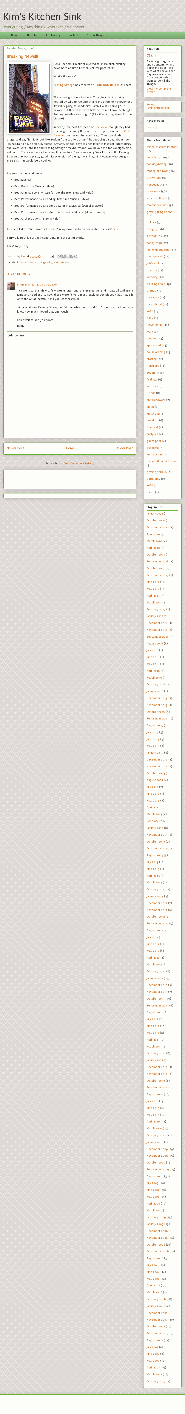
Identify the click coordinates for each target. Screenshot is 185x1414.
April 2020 (153, 534)
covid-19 (152, 420)
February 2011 (156, 1053)
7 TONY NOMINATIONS (107, 85)
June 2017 (153, 581)
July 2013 (152, 862)
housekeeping (156, 352)
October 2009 (156, 1162)
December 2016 (157, 623)
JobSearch (153, 263)
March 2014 (154, 814)
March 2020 (154, 541)
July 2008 (153, 1265)
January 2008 (155, 1306)
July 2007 (152, 1347)
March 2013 (154, 882)
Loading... (153, 127)
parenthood (154, 304)
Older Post (125, 448)
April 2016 (153, 670)
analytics (152, 434)
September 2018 (158, 561)
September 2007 (158, 1333)
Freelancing (53, 35)
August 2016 (155, 643)
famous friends (27, 262)
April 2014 (153, 807)
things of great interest (54, 262)
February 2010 (156, 1135)
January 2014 (155, 827)
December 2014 (157, 759)
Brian (20, 284)
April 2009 (153, 1203)
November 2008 (157, 1237)
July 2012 (152, 937)
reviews (152, 270)
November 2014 (157, 766)
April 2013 (153, 875)
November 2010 (157, 1073)
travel (150, 492)
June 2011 (153, 1026)
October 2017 (156, 568)
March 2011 (154, 1046)
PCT (149, 331)
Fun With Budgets (158, 249)
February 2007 (156, 1381)
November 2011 (157, 991)
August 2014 (155, 780)
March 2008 (154, 1292)
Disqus (151, 393)
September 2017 (157, 575)
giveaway (153, 297)
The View (101, 127)
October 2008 (156, 1244)
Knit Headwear (156, 400)
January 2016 (155, 691)
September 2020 (158, 527)
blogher (152, 338)
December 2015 (157, 698)
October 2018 (156, 554)
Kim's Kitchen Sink (42, 17)
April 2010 (153, 1121)
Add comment (18, 335)
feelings (152, 379)
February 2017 (156, 609)
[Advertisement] (32, 477)
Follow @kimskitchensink (158, 106)
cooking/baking (157, 164)
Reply (20, 325)
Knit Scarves (155, 454)
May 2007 (153, 1360)
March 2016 (154, 677)
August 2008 (155, 1258)
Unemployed (155, 256)
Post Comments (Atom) (79, 463)
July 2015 (152, 732)
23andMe (153, 447)
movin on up (155, 324)
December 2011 (157, 984)
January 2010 (155, 1142)
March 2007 (154, 1374)
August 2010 (155, 1094)
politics (151, 222)
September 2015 (158, 718)
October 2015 (156, 711)
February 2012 (156, 971)
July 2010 (152, 1101)
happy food (154, 242)
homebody (154, 157)
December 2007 (157, 1313)
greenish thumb (157, 198)
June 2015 (153, 739)
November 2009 (157, 1155)
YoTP (150, 485)
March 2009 (154, 1210)
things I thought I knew (161, 461)
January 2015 (155, 752)
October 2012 (156, 916)
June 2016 (153, 657)
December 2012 (157, 903)
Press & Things (94, 35)
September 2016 (158, 636)
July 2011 (152, 1019)
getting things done (160, 212)
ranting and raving (158, 171)
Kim (153, 55)
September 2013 (158, 848)
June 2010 (153, 1108)
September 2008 (158, 1251)
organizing (153, 191)
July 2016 (152, 650)
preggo (151, 290)
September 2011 (157, 1005)
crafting (152, 358)
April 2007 (153, 1367)
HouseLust (153, 184)
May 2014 (153, 800)
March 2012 (154, 964)
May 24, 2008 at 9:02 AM (41, 284)
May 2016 (153, 664)
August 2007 (155, 1340)
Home (14, 35)
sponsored (154, 345)
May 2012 (153, 950)
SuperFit (152, 372)
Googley (152, 229)
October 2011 (156, 998)
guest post (154, 441)
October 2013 (156, 841)
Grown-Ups (154, 177)
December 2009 (157, 1149)
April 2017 (153, 595)
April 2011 (153, 1039)
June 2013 (153, 868)
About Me (32, 35)
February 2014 (156, 821)
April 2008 (153, 1285)
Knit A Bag (153, 413)
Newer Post (15, 448)
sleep (150, 406)
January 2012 (155, 978)
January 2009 (155, 1224)
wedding (152, 277)
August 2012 (155, 930)
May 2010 (153, 1114)
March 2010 (154, 1128)
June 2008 (153, 1272)
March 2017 (154, 602)
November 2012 (157, 910)
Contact (73, 35)
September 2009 (158, 1169)
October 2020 (156, 520)
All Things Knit (156, 284)
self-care (153, 386)
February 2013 (156, 889)
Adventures (154, 236)
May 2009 (153, 1196)
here (116, 229)
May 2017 (153, 588)
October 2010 (156, 1080)
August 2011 (155, 1012)
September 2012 (157, 923)
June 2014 (153, 793)
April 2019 (153, 547)
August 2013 (155, 855)
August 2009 (155, 1176)
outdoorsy (153, 478)
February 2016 (156, 684)
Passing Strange (64, 85)
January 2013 (155, 896)
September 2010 (158, 1087)
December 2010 (157, 1067)
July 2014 (152, 786)
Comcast (152, 427)
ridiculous (153, 365)
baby (150, 317)
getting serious (157, 471)
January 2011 (155, 1060)
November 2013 (157, 834)
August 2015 (155, 725)
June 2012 (153, 944)
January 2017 (155, 616)
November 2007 (157, 1319)
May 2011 (153, 1032)
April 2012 (153, 957)
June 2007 (153, 1353)
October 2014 (156, 773)
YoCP (150, 311)
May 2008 (153, 1278)
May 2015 (153, 745)
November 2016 (157, 629)
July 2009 (153, 1183)
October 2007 (156, 1326)
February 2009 (156, 1217)
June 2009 (153, 1189)
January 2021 (155, 513)
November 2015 (157, 705)
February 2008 (156, 1299)
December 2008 (157, 1230)
